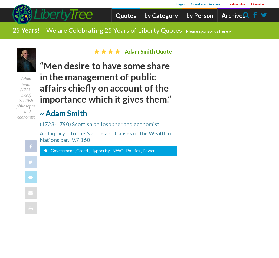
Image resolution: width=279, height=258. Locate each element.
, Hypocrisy (99, 150)
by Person (199, 15)
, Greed (81, 150)
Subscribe (237, 4)
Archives (233, 15)
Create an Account (207, 4)
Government (62, 150)
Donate (257, 4)
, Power (148, 150)
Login (180, 4)
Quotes (126, 15)
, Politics (132, 150)
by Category (161, 15)
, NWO (117, 150)
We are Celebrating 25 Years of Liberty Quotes (139, 30)
